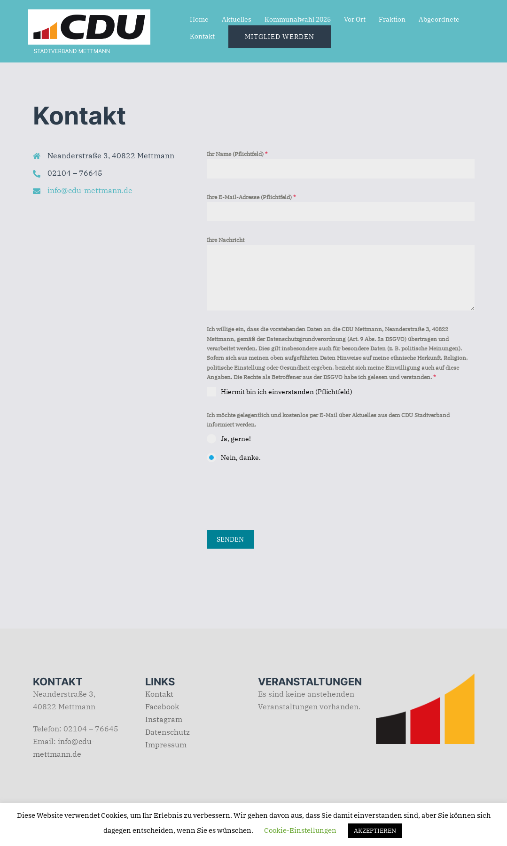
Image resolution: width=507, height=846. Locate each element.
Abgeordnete (439, 19)
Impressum (166, 744)
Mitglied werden (279, 36)
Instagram (163, 719)
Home (199, 19)
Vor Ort (355, 19)
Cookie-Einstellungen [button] (300, 830)
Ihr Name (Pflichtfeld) (237, 153)
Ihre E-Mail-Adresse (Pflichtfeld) (251, 197)
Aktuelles (236, 19)
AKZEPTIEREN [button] (375, 831)
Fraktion (392, 19)
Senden (230, 539)
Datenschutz (167, 732)
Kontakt (202, 36)
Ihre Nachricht (225, 239)
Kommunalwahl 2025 (298, 19)
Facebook (162, 706)
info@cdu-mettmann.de (90, 190)
